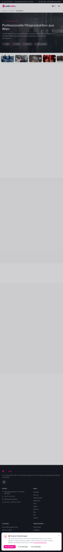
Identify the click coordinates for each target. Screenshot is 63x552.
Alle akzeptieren (10, 546)
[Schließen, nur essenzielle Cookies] (59, 535)
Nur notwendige (36, 546)
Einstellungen (23, 546)
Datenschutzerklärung (40, 542)
